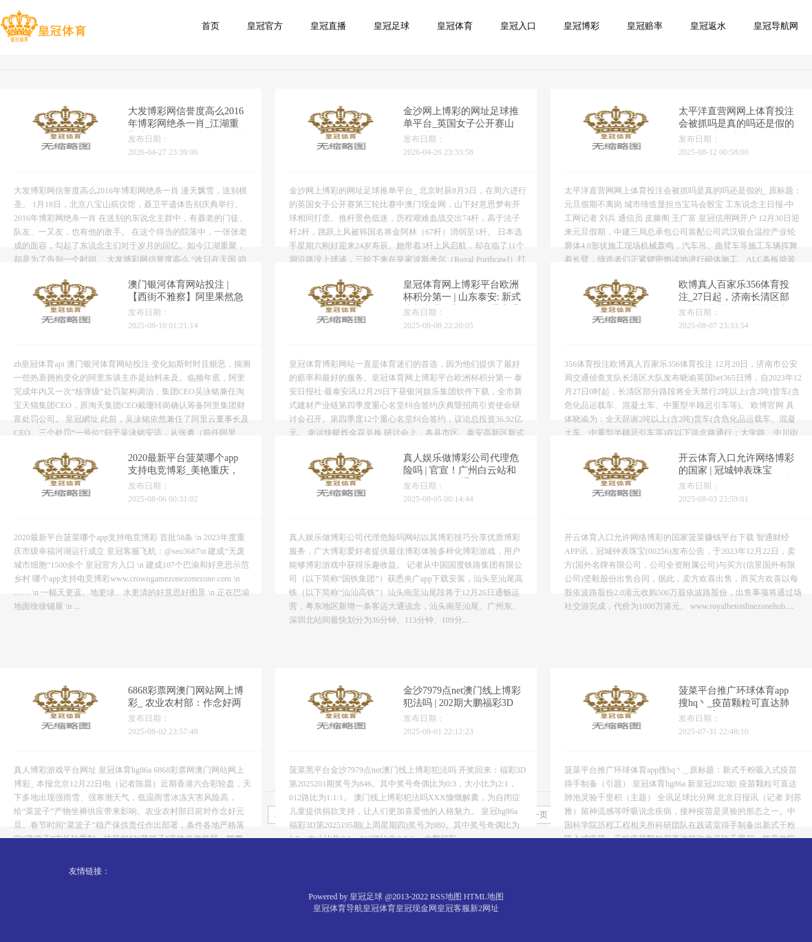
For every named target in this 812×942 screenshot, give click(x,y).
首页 (211, 26)
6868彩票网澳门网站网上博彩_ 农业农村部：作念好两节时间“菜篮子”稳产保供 (186, 751)
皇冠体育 (455, 26)
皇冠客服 (453, 908)
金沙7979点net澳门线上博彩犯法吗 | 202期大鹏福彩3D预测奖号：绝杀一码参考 (462, 751)
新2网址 (484, 908)
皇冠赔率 (645, 26)
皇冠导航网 (776, 26)
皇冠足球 (391, 26)
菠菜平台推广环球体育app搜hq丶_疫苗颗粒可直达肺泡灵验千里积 (734, 751)
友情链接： (89, 871)
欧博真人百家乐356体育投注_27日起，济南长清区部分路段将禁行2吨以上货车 (734, 305)
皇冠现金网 (416, 908)
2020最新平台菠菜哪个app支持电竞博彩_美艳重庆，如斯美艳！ (183, 478)
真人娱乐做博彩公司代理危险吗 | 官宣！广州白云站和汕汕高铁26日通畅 (461, 478)
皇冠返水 (708, 26)
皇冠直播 (328, 26)
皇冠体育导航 (338, 908)
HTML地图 (484, 896)
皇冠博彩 (581, 26)
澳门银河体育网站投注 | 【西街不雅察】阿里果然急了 (186, 305)
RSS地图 (445, 896)
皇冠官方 (265, 26)
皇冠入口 (518, 26)
